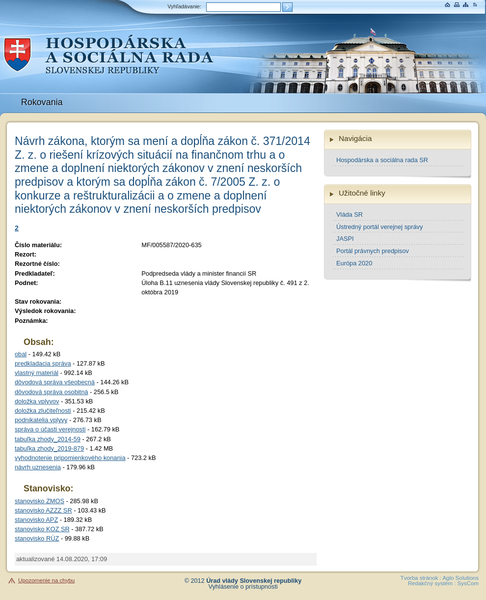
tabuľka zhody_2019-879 (49, 448)
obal (21, 354)
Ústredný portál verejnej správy (379, 226)
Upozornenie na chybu (46, 580)
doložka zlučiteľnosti (43, 410)
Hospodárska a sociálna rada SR (382, 160)
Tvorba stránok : (421, 578)
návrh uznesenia (38, 467)
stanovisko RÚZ (37, 538)
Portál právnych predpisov (372, 251)
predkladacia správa (43, 363)
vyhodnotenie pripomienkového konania (70, 457)
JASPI (345, 238)
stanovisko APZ (36, 519)
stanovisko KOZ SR (42, 529)
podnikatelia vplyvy (41, 420)
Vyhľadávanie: (184, 6)
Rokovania (42, 102)
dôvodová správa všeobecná (55, 382)
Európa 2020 (354, 263)
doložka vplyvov (37, 401)
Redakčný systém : (432, 583)
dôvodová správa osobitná (51, 392)
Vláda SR (349, 214)
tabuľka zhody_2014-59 (48, 439)
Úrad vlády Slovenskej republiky (253, 580)
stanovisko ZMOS (39, 501)
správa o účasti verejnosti (50, 429)
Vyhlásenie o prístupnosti (243, 586)
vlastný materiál (36, 372)
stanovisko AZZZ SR (43, 510)
